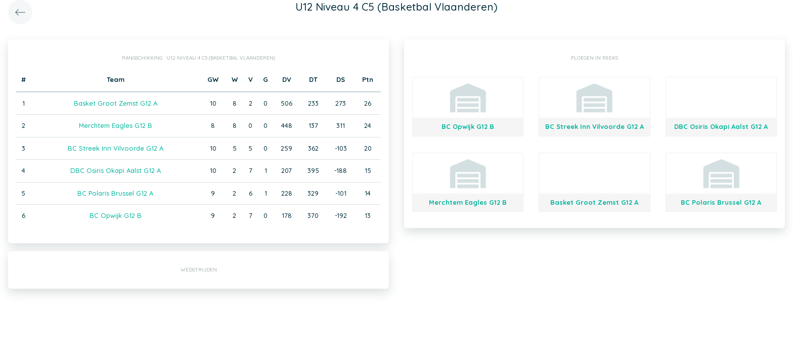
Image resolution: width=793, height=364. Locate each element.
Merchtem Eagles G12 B (115, 125)
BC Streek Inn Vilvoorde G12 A (115, 148)
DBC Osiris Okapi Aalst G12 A (115, 170)
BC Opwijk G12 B (116, 215)
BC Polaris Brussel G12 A (115, 193)
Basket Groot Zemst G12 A (115, 103)
